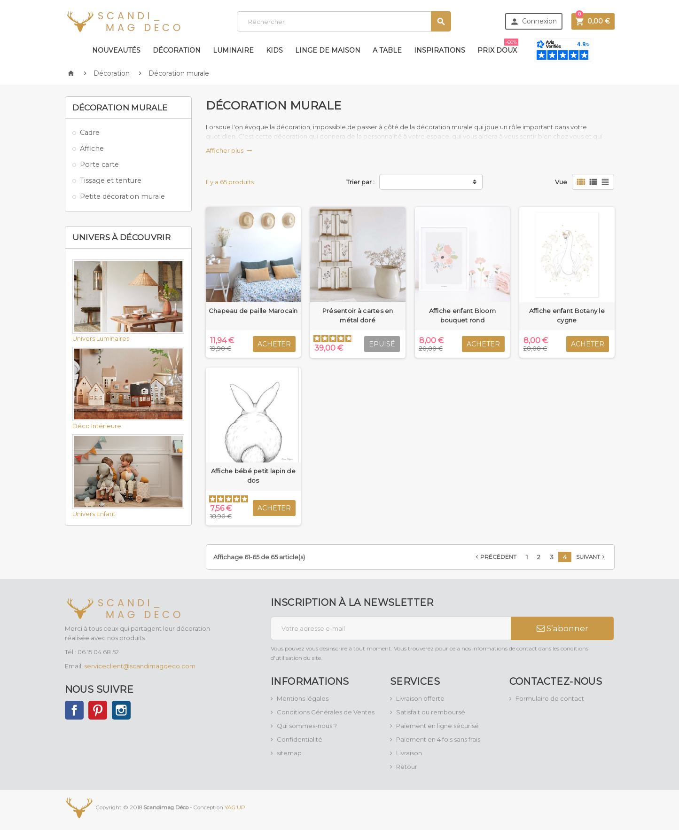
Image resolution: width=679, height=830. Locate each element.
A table (387, 50)
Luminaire (233, 50)
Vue (561, 182)
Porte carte (99, 164)
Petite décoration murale (122, 196)
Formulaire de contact (549, 698)
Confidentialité (299, 739)
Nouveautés (116, 50)
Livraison (409, 753)
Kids (274, 50)
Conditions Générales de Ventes (326, 712)
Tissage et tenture (110, 180)
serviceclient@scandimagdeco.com (139, 666)
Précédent (495, 557)
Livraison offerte (420, 698)
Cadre (90, 132)
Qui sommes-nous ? (307, 725)
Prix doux (497, 47)
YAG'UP (235, 807)
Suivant (591, 557)
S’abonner (562, 628)
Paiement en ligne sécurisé (437, 725)
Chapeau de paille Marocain (253, 310)
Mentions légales (302, 698)
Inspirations (439, 50)
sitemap (289, 753)
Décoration (177, 50)
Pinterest (97, 710)
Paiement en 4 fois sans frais (438, 739)
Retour (406, 766)
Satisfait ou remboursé (430, 712)
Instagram (121, 710)
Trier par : (360, 182)
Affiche (92, 148)
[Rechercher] (344, 21)
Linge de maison (327, 50)
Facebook (74, 710)
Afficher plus (229, 150)
